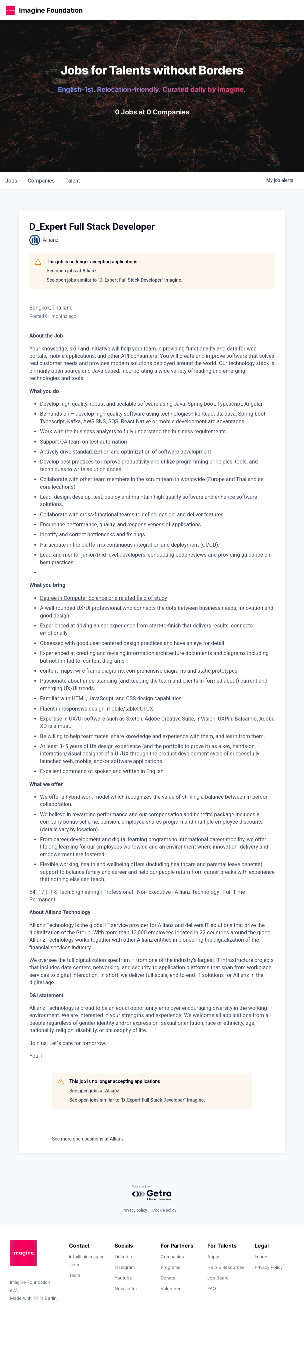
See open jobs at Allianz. (72, 270)
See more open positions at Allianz (88, 1139)
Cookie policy (164, 1210)
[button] (10, 10)
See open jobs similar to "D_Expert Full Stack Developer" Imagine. (114, 280)
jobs (11, 181)
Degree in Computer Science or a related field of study (103, 598)
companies (41, 181)
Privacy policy (134, 1210)
